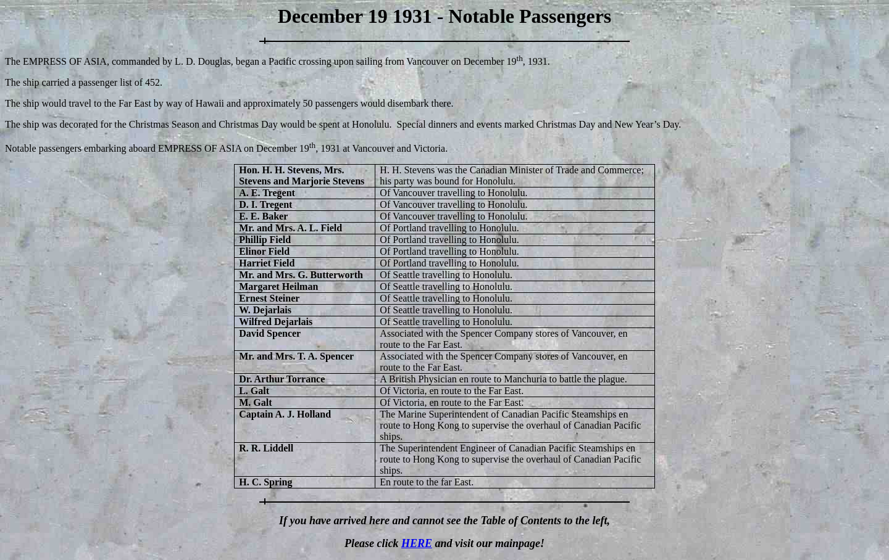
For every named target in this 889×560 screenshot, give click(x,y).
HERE (416, 543)
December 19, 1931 (506, 61)
